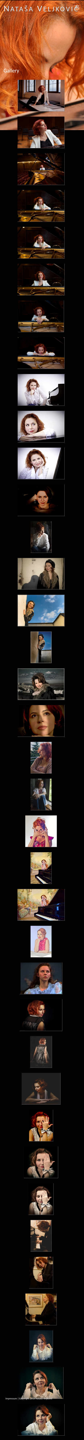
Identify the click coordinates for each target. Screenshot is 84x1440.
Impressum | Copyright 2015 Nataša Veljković (28, 1398)
